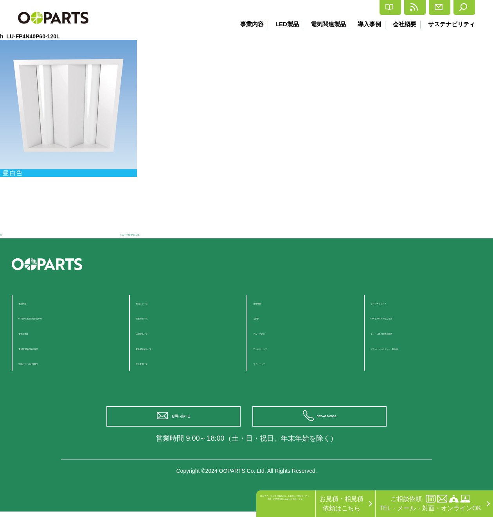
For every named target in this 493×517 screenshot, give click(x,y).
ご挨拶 (262, 317)
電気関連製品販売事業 (49, 347)
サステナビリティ (451, 24)
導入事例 (366, 24)
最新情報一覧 (154, 317)
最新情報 (368, 7)
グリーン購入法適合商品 (405, 332)
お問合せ (416, 7)
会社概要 (403, 24)
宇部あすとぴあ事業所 (49, 362)
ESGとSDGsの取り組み (404, 317)
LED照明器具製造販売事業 (55, 317)
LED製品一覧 (154, 332)
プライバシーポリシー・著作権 (414, 347)
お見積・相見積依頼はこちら (341, 503)
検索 (458, 7)
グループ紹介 (272, 332)
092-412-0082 (329, 419)
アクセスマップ (275, 347)
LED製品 (281, 24)
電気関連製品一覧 (161, 347)
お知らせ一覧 (154, 302)
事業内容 (244, 24)
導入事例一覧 (154, 362)
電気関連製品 (323, 24)
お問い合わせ (184, 419)
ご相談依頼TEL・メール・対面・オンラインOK (430, 503)
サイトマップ (272, 362)
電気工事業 (34, 332)
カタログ (320, 7)
